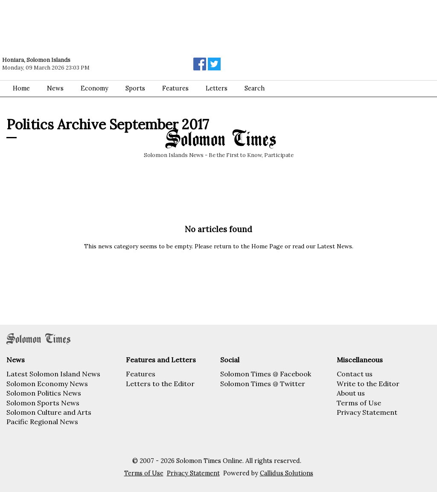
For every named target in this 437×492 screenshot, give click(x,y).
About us (351, 393)
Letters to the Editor (160, 383)
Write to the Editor (368, 383)
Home (21, 88)
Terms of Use (359, 403)
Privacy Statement (367, 412)
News (55, 88)
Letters (216, 88)
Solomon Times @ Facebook (265, 374)
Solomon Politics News (43, 393)
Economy (94, 88)
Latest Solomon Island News (53, 374)
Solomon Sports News (42, 403)
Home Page (267, 246)
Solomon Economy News (47, 383)
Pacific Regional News (42, 421)
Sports (135, 88)
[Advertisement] (121, 23)
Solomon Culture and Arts (48, 412)
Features (175, 88)
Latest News (334, 246)
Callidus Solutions (286, 473)
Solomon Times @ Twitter (262, 383)
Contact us (355, 374)
